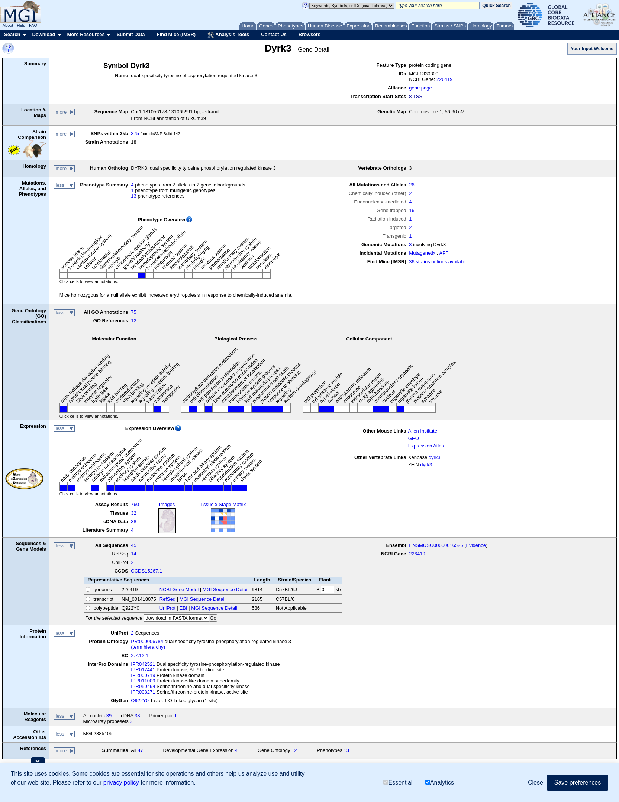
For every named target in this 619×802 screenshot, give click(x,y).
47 (140, 750)
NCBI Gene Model (179, 589)
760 (135, 504)
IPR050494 (143, 686)
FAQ (33, 25)
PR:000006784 (147, 641)
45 (133, 545)
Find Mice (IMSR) (176, 34)
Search (12, 34)
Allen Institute (422, 431)
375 (135, 133)
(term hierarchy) (148, 647)
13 (133, 196)
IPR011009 (143, 681)
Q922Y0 (140, 700)
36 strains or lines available (438, 261)
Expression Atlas (426, 446)
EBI (183, 608)
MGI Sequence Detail (226, 589)
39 (109, 715)
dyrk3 (435, 457)
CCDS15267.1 (146, 571)
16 (411, 210)
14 (133, 554)
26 (411, 185)
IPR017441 (143, 669)
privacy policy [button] (121, 782)
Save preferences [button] (577, 782)
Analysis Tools (228, 35)
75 (133, 312)
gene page (420, 88)
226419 (444, 79)
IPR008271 (143, 692)
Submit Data (131, 34)
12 (133, 320)
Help (21, 25)
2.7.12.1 (139, 655)
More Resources (85, 34)
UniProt (167, 608)
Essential (397, 782)
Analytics (439, 782)
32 (133, 513)
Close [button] (535, 782)
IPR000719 (143, 675)
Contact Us (274, 34)
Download (43, 34)
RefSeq (167, 599)
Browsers (309, 34)
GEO (413, 438)
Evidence (476, 545)
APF (443, 253)
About (8, 25)
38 (133, 521)
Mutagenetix (422, 253)
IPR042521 (143, 664)
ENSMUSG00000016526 (436, 545)
